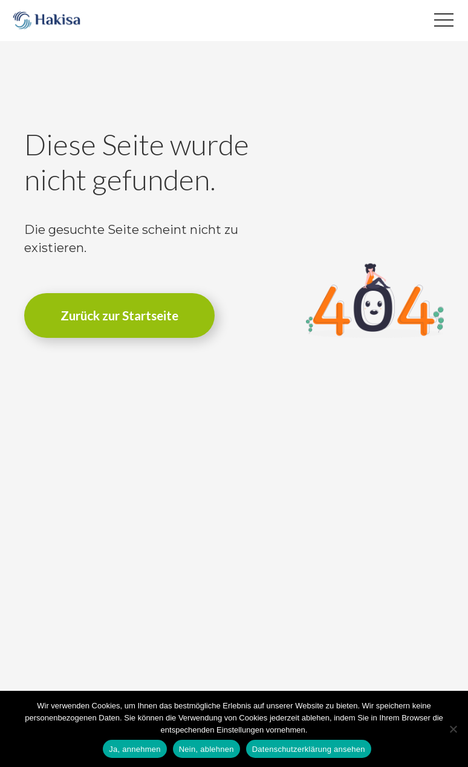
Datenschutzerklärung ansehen (308, 749)
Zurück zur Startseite (119, 315)
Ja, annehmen (134, 749)
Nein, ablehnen (206, 749)
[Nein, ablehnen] (453, 729)
